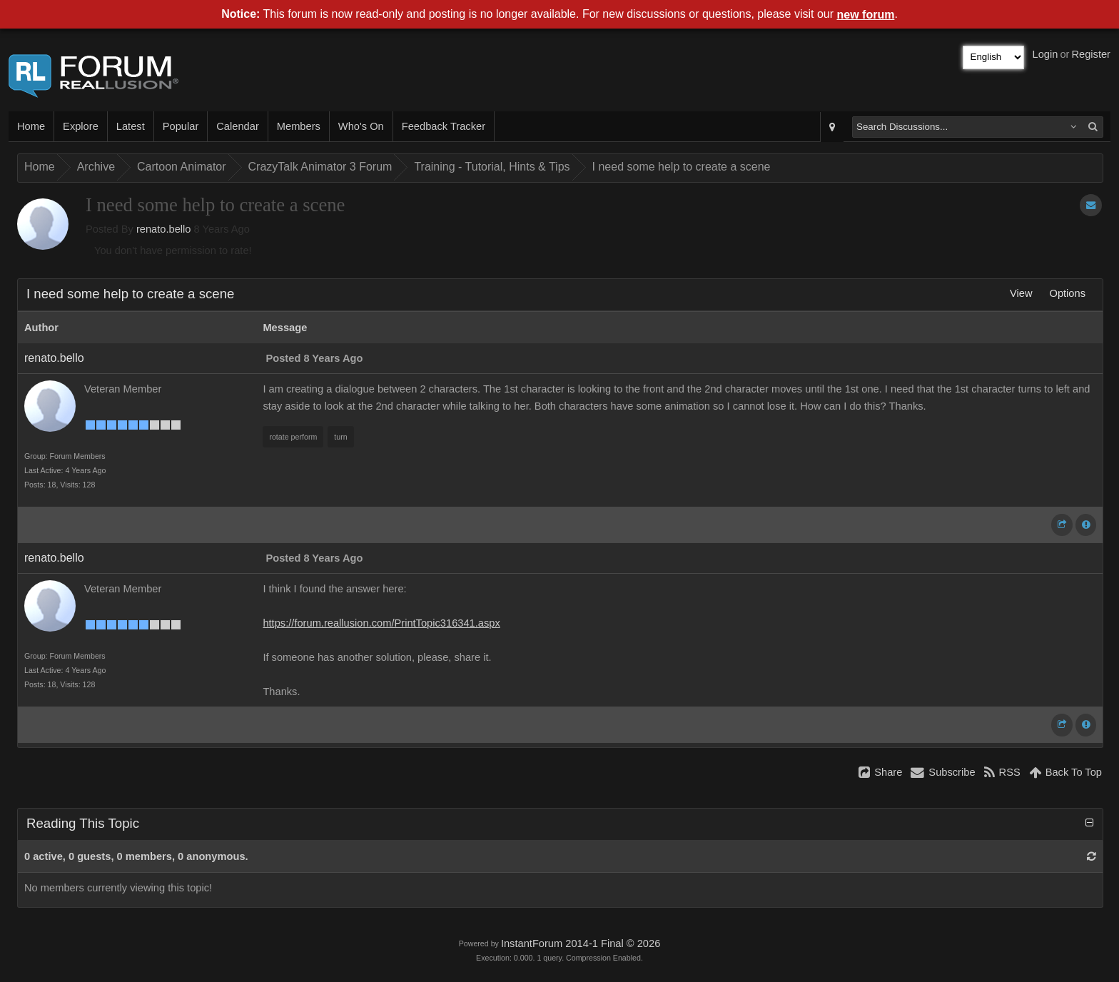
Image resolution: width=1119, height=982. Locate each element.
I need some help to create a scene (681, 167)
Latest (130, 126)
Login (1045, 54)
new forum (866, 15)
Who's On (361, 126)
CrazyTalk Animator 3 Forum (320, 167)
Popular (181, 126)
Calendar (237, 126)
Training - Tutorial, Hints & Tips (491, 167)
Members (298, 126)
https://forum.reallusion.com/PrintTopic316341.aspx (381, 623)
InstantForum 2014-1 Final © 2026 (580, 943)
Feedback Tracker (443, 126)
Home (31, 126)
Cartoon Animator (181, 167)
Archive (96, 167)
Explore (80, 126)
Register (1090, 54)
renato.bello (163, 229)
